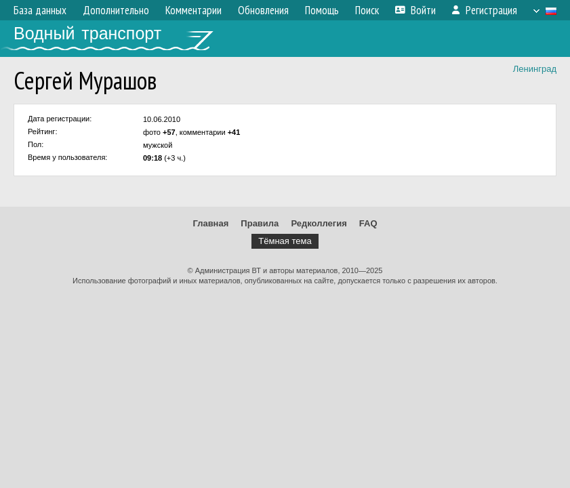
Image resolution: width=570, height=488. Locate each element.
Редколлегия (318, 223)
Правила (260, 223)
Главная (210, 223)
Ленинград (534, 69)
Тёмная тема (284, 241)
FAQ (368, 223)
